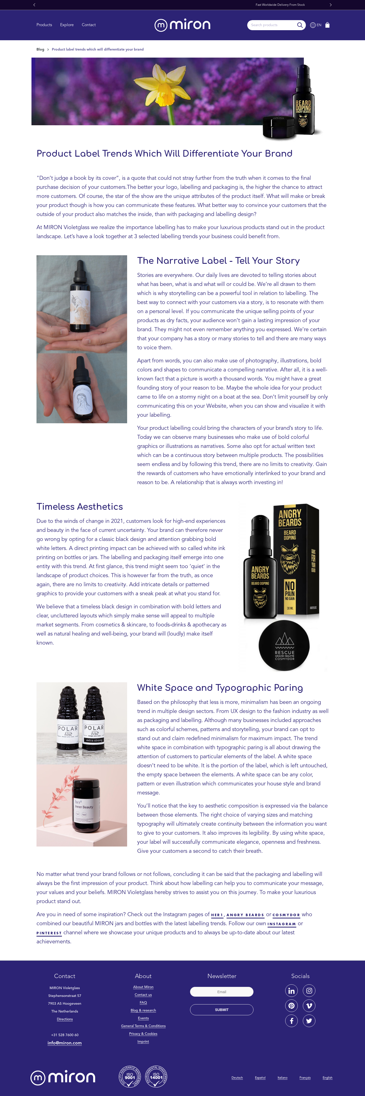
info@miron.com (65, 1043)
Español (260, 1077)
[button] (34, 5)
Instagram (282, 924)
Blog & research (143, 1010)
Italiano (282, 1077)
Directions (65, 1019)
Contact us (143, 995)
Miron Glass (195, 5)
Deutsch (237, 1077)
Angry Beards (245, 915)
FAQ (143, 1002)
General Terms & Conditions (143, 1026)
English (328, 1077)
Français (305, 1077)
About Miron (143, 987)
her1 (217, 915)
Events (143, 1018)
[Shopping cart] (327, 25)
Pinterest (49, 933)
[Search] (300, 25)
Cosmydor (287, 915)
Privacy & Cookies (143, 1034)
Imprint (143, 1041)
